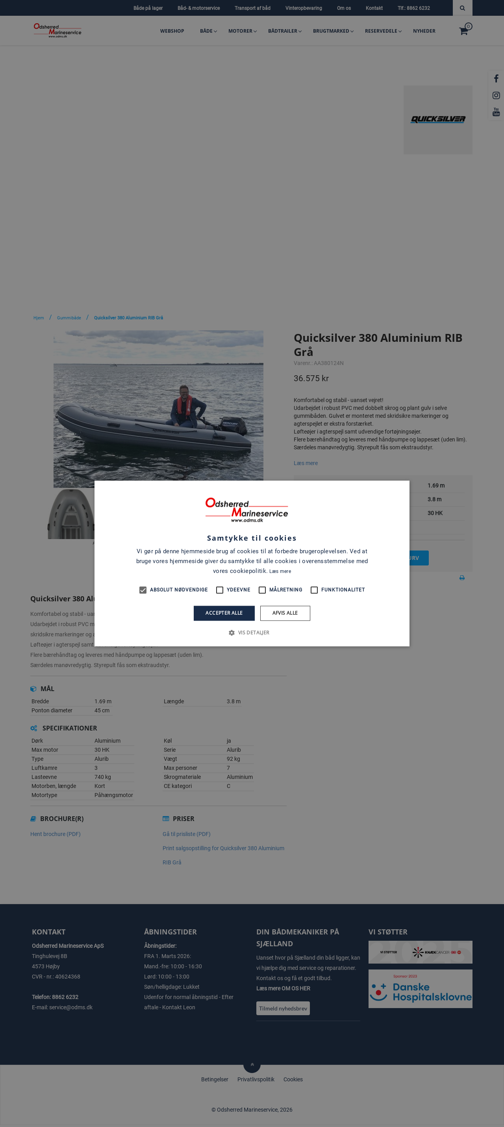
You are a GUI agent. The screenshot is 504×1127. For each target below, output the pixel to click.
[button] (252, 633)
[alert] (252, 563)
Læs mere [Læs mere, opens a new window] (280, 571)
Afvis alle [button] (285, 613)
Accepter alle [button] (224, 613)
